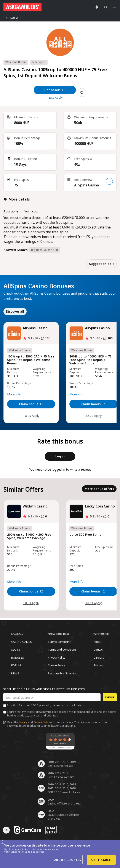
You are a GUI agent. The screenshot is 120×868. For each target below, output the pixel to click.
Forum (16, 665)
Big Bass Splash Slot (44, 250)
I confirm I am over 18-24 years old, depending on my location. (46, 705)
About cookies (67, 860)
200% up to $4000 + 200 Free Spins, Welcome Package (29, 536)
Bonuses (17, 657)
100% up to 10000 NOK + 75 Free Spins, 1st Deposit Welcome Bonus (90, 360)
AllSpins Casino (86, 185)
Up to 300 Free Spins (85, 535)
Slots (15, 649)
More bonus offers (99, 489)
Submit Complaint (59, 641)
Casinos (17, 634)
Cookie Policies (43, 722)
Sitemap (99, 665)
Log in (60, 456)
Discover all (15, 311)
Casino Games (21, 641)
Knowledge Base (59, 634)
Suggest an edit (101, 264)
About (97, 641)
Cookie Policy (56, 665)
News (15, 673)
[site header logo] (22, 7)
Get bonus (55, 90)
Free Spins (39, 62)
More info (14, 394)
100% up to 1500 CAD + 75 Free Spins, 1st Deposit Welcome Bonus (31, 360)
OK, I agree (101, 860)
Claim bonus (31, 404)
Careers (99, 657)
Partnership (101, 634)
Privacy (23, 722)
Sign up (110, 697)
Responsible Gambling (62, 673)
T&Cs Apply (54, 98)
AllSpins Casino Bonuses (38, 286)
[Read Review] (109, 181)
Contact (98, 649)
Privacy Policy (56, 657)
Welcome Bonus (15, 62)
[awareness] (27, 830)
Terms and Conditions (62, 649)
